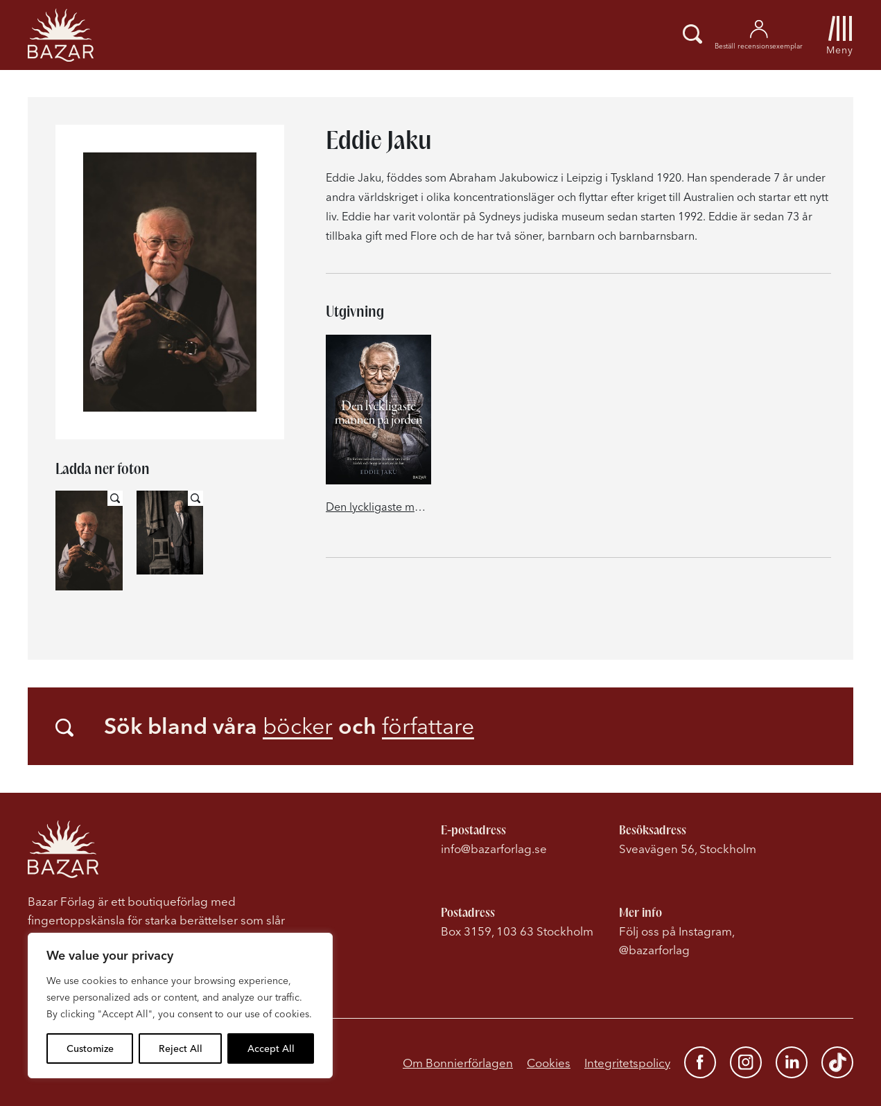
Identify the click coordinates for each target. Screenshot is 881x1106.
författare (428, 725)
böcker (298, 725)
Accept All (271, 1048)
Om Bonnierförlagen (458, 1062)
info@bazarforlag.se (494, 848)
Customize (90, 1048)
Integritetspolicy (627, 1062)
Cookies (548, 1062)
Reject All (180, 1048)
